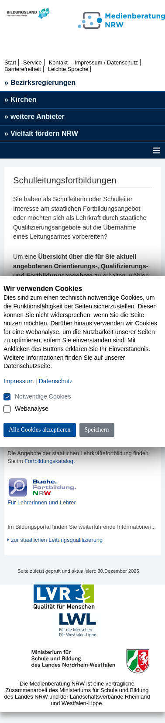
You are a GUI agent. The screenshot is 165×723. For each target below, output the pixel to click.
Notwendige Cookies (43, 396)
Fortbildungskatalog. (49, 461)
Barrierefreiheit (22, 69)
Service (32, 62)
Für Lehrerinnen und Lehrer (41, 502)
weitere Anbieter (34, 116)
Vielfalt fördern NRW (41, 133)
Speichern (97, 429)
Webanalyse (31, 408)
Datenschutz (56, 381)
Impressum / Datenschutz (106, 62)
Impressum (18, 381)
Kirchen (20, 99)
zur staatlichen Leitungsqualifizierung (57, 540)
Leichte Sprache (68, 69)
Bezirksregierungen (40, 82)
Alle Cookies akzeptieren (40, 429)
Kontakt (58, 62)
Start (10, 62)
